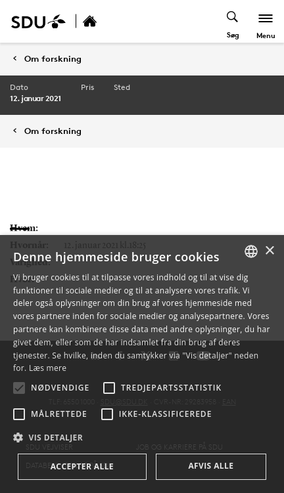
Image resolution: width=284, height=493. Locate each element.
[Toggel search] (233, 21)
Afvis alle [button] (210, 465)
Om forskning (53, 58)
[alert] (142, 364)
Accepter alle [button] (82, 466)
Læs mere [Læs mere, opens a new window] (47, 368)
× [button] (269, 251)
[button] (19, 388)
